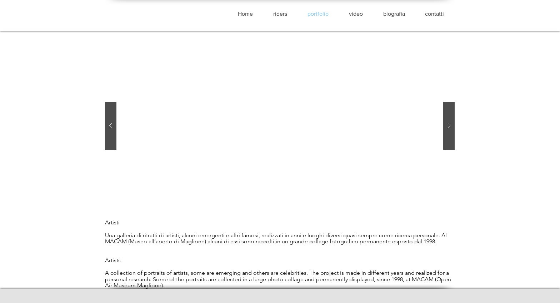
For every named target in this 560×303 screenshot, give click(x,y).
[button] (280, 125)
